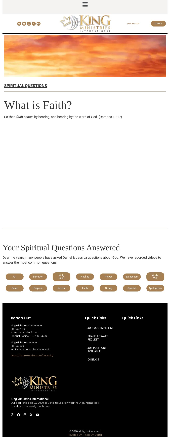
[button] (85, 5)
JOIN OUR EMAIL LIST (100, 328)
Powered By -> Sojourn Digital (85, 434)
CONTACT (93, 359)
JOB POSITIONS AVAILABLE (97, 349)
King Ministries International (30, 399)
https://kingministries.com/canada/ (32, 355)
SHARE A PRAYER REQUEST (97, 338)
